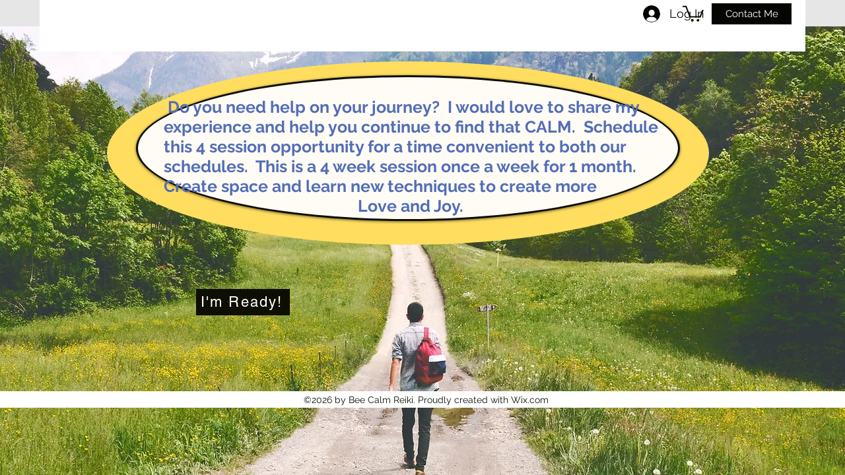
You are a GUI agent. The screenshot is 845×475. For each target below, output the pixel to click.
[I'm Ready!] (243, 302)
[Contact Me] (752, 13)
